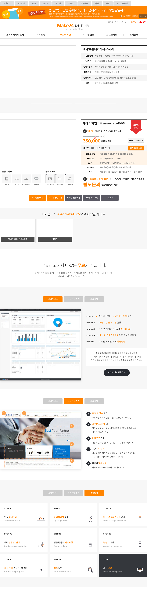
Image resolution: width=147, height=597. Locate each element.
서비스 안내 (42, 34)
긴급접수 (142, 22)
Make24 (7, 3)
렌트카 (45, 3)
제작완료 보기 (37, 198)
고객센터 (134, 34)
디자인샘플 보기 (73, 198)
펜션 (34, 3)
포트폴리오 (111, 34)
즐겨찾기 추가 (113, 22)
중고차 (58, 3)
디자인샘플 (88, 34)
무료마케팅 (65, 34)
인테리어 (21, 3)
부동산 (71, 3)
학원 (97, 3)
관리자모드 (53, 299)
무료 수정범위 (73, 299)
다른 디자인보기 (136, 148)
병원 (108, 3)
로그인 (123, 22)
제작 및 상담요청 (55, 198)
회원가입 (132, 22)
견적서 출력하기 (136, 140)
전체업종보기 (122, 3)
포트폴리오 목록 (91, 198)
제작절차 (94, 299)
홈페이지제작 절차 (15, 34)
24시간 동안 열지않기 (129, 16)
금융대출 (84, 3)
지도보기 (109, 198)
